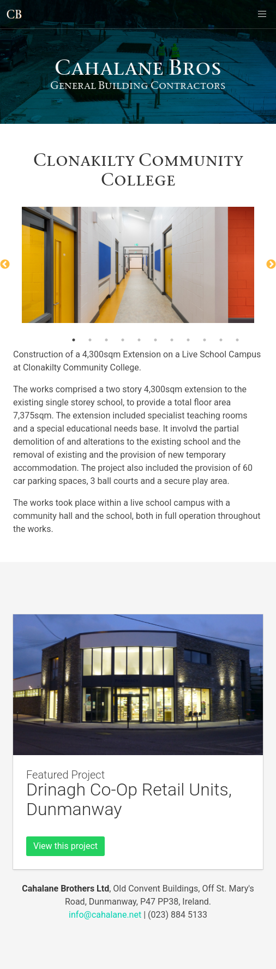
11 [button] (237, 339)
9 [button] (204, 339)
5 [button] (139, 339)
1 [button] (73, 339)
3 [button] (106, 339)
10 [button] (220, 339)
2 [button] (90, 339)
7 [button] (171, 339)
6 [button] (155, 339)
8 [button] (188, 339)
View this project (65, 846)
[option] (138, 265)
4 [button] (122, 339)
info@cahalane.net (105, 915)
